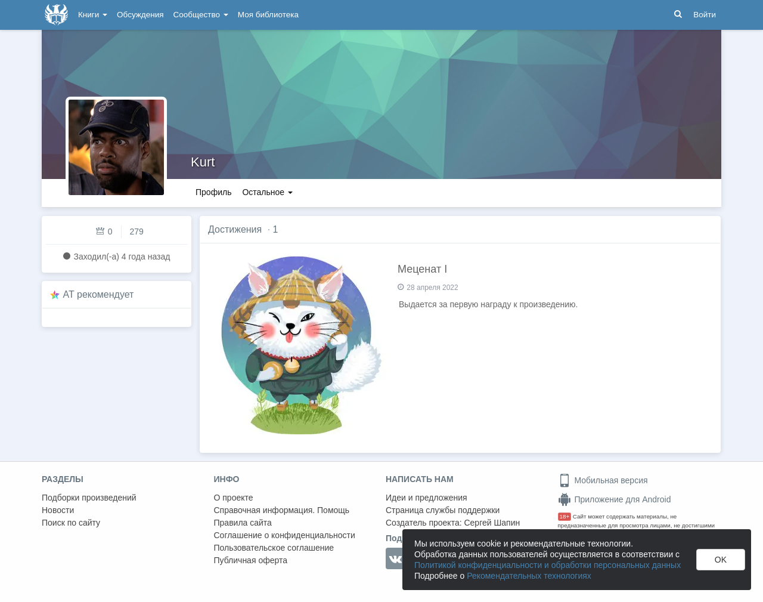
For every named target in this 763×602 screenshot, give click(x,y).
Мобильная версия (603, 480)
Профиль (213, 192)
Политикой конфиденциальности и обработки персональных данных (547, 565)
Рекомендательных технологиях (529, 576)
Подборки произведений (89, 497)
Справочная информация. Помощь (282, 510)
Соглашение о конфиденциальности (284, 535)
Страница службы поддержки (443, 510)
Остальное (267, 192)
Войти (704, 14)
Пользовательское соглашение (274, 547)
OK (721, 559)
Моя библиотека (268, 14)
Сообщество (200, 14)
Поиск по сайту (71, 522)
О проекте (233, 497)
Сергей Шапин (492, 522)
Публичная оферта (251, 560)
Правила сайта (243, 522)
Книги (92, 14)
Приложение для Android (614, 499)
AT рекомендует (98, 294)
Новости (58, 510)
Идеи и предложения (426, 497)
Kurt (203, 162)
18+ (565, 516)
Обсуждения (140, 14)
